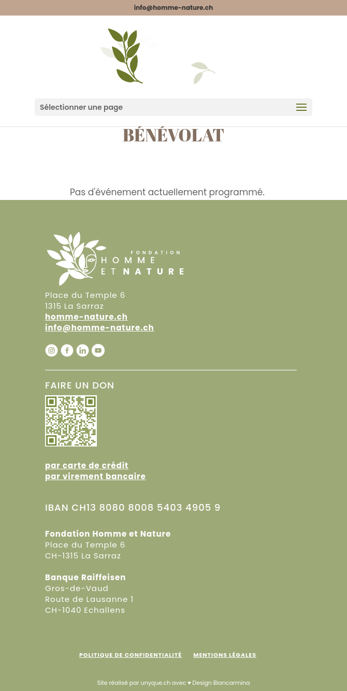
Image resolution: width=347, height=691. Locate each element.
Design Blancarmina (221, 683)
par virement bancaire (95, 476)
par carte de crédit (86, 465)
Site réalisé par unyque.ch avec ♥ (144, 683)
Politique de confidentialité (130, 655)
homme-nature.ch (86, 316)
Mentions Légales (224, 655)
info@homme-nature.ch (99, 327)
